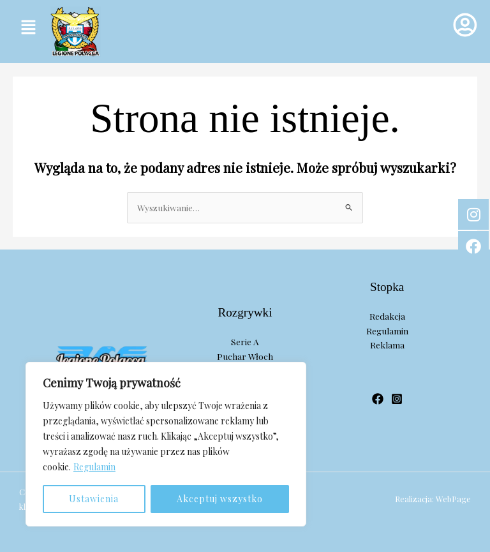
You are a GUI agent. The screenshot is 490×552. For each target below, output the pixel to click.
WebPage (453, 498)
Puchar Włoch (245, 356)
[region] (166, 444)
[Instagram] (397, 399)
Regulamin (94, 467)
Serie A (245, 341)
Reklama (387, 344)
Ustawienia (94, 499)
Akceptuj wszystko (220, 499)
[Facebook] (377, 399)
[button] (28, 27)
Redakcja (387, 316)
